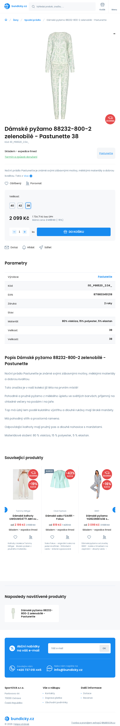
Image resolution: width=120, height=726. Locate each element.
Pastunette (106, 153)
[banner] (14, 6)
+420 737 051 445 (29, 670)
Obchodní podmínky (56, 702)
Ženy (15, 20)
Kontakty (50, 693)
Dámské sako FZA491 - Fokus (59, 517)
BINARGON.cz (108, 722)
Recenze (88, 697)
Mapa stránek (21, 724)
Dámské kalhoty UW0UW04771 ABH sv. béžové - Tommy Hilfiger (23, 517)
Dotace (87, 693)
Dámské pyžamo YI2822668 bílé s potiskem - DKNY (97, 517)
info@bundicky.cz (68, 670)
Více (26, 175)
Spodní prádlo (32, 20)
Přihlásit (104, 648)
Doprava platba (53, 697)
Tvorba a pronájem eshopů (86, 722)
